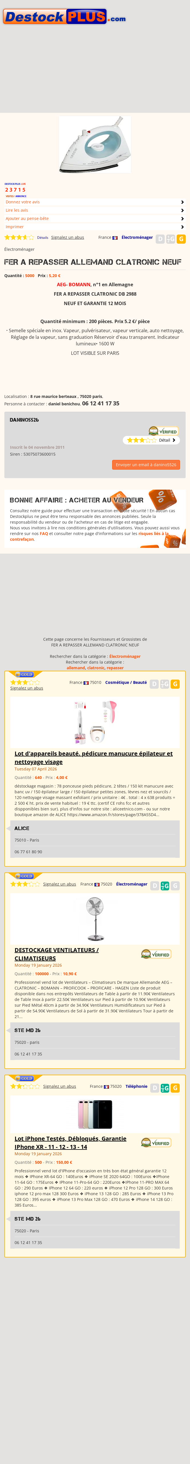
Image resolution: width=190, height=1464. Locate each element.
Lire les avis (17, 210)
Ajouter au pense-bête (27, 218)
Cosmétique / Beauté (126, 682)
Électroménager (137, 237)
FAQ (44, 533)
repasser (115, 667)
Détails (42, 237)
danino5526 (24, 420)
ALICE (22, 828)
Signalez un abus (67, 237)
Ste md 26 (28, 1030)
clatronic (95, 667)
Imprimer (15, 226)
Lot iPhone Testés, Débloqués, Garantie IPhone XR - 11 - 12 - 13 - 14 (70, 1143)
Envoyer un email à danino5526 (146, 464)
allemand (76, 667)
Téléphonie (136, 1086)
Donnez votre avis (23, 202)
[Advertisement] (95, 73)
